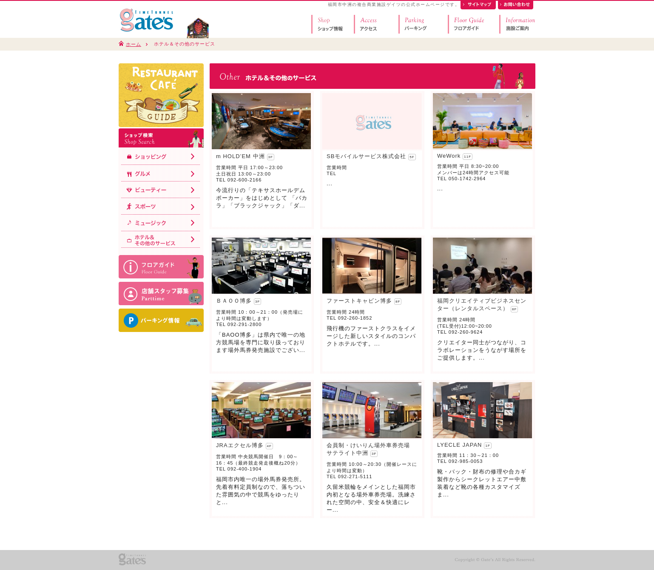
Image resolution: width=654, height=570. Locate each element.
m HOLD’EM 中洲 (240, 156)
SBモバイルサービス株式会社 (366, 156)
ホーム (133, 44)
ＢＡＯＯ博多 (234, 301)
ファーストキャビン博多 (359, 301)
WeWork (449, 156)
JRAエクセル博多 (240, 445)
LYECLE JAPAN (459, 445)
